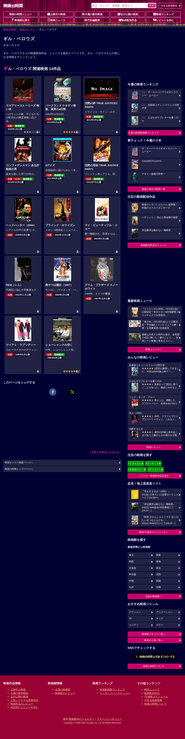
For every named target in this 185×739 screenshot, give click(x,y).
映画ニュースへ (153, 349)
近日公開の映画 (127, 14)
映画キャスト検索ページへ (19, 462)
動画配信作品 (128, 20)
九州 (131, 587)
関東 (158, 555)
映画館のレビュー (65, 693)
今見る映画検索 (169, 5)
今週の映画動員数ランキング (143, 132)
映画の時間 (9, 29)
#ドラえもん (134, 463)
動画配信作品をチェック (154, 245)
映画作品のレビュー (21, 703)
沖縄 (158, 587)
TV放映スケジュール (156, 696)
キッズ (159, 618)
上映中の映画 (56, 14)
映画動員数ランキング (112, 689)
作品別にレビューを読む (24, 707)
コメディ (133, 625)
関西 (131, 561)
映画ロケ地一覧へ (153, 640)
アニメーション (164, 612)
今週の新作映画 (92, 14)
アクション (135, 612)
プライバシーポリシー (109, 719)
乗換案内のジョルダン (81, 719)
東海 (158, 561)
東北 (158, 568)
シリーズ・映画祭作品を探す (153, 475)
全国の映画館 (62, 689)
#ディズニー (154, 469)
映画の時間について (153, 666)
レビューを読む (163, 20)
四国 (158, 581)
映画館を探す (21, 20)
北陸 (158, 574)
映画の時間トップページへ (19, 469)
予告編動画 (92, 20)
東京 (131, 555)
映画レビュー (154, 447)
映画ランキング (163, 14)
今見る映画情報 (153, 700)
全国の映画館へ (153, 596)
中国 (131, 581)
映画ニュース (56, 20)
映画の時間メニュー (20, 14)
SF (130, 618)
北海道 (132, 568)
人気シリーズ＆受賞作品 (24, 700)
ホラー (159, 625)
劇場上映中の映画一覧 (153, 189)
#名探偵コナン (136, 469)
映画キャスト (27, 29)
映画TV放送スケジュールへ (153, 532)
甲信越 (132, 574)
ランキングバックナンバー (115, 693)
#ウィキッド (152, 463)
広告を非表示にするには (105, 451)
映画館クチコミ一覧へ (153, 634)
